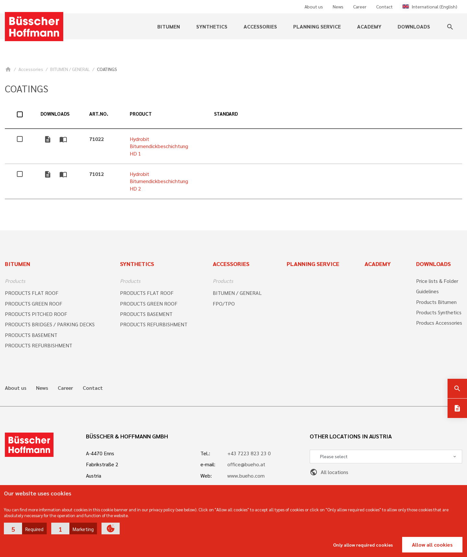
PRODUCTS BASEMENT (31, 334)
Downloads (414, 26)
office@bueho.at (246, 464)
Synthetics (211, 26)
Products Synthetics (438, 312)
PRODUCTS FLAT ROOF (31, 292)
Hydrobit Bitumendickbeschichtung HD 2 (159, 181)
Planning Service (313, 263)
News (338, 6)
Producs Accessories (439, 322)
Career (359, 6)
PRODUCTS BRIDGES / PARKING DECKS (50, 324)
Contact (384, 6)
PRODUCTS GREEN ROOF (33, 303)
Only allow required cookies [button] (363, 545)
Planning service (317, 26)
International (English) (429, 6)
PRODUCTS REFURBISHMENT (38, 345)
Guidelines (427, 291)
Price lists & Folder (437, 280)
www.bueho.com (246, 475)
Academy (369, 26)
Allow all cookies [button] (432, 544)
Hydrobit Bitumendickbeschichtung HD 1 (159, 146)
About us (314, 6)
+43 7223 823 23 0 (249, 453)
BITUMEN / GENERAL (70, 69)
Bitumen (168, 26)
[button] (25, 528)
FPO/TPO (224, 303)
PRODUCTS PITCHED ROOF (36, 313)
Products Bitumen (436, 301)
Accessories (260, 26)
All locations (329, 472)
